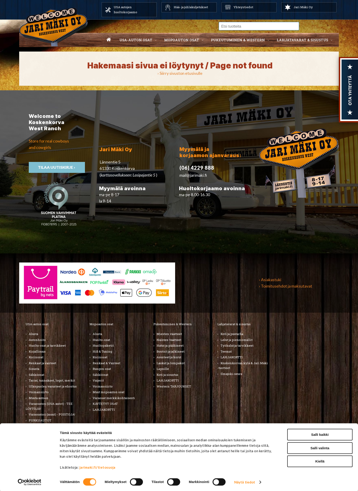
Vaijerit (98, 380)
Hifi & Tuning (102, 351)
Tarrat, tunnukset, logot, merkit (52, 380)
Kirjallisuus (37, 351)
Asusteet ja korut (169, 357)
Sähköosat (36, 375)
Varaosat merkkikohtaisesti (114, 398)
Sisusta (34, 369)
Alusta (33, 334)
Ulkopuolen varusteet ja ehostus (53, 386)
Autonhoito (37, 340)
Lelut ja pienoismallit (237, 340)
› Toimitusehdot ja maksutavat (285, 286)
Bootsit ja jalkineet (170, 351)
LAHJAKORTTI (40, 426)
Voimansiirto (39, 392)
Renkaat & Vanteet (106, 363)
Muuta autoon (38, 398)
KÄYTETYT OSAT (105, 404)
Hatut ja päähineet (170, 345)
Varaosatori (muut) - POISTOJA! (52, 414)
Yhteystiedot (243, 7)
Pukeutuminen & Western (172, 324)
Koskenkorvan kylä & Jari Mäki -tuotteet (242, 365)
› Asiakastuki (270, 279)
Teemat (226, 351)
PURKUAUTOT (40, 420)
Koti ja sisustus (167, 375)
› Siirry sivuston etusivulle (180, 73)
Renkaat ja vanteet (42, 363)
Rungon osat (102, 369)
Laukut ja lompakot (171, 363)
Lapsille (163, 369)
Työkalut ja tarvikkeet (237, 345)
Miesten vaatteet (169, 334)
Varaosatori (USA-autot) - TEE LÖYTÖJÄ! (49, 406)
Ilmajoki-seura (231, 374)
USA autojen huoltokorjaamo (125, 9)
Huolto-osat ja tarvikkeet (47, 345)
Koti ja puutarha (232, 334)
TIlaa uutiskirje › (57, 167)
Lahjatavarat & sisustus (302, 40)
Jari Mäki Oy (303, 7)
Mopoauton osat (181, 40)
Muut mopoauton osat (108, 392)
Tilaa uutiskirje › (338, 483)
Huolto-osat (101, 340)
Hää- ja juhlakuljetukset (191, 7)
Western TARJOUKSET (174, 386)
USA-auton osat (135, 40)
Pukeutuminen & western (238, 40)
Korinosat (36, 357)
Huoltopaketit (103, 345)
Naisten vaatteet (169, 340)
